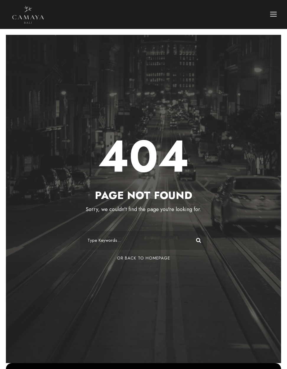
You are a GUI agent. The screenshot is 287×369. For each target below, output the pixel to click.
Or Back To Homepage (143, 258)
